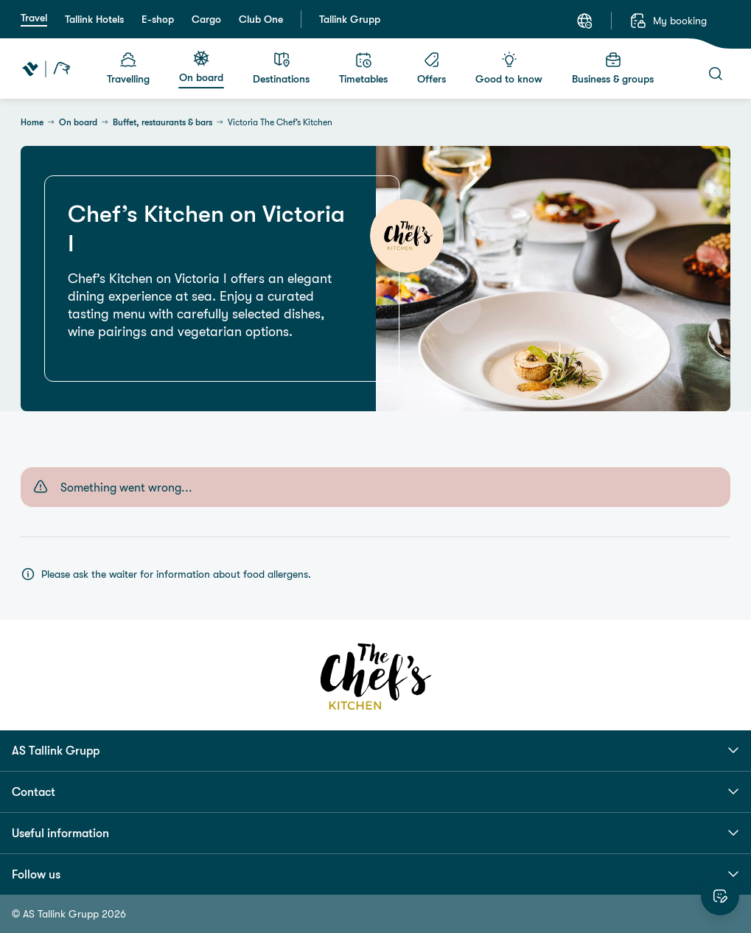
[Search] (715, 73)
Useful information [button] (375, 833)
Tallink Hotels (94, 19)
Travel (34, 18)
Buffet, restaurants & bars (162, 122)
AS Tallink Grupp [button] (375, 750)
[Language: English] (584, 20)
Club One (261, 19)
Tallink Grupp (349, 19)
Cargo (206, 19)
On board (78, 122)
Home (32, 122)
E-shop (158, 19)
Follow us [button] (375, 874)
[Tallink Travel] (46, 68)
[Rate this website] (720, 896)
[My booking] (668, 20)
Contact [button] (375, 791)
